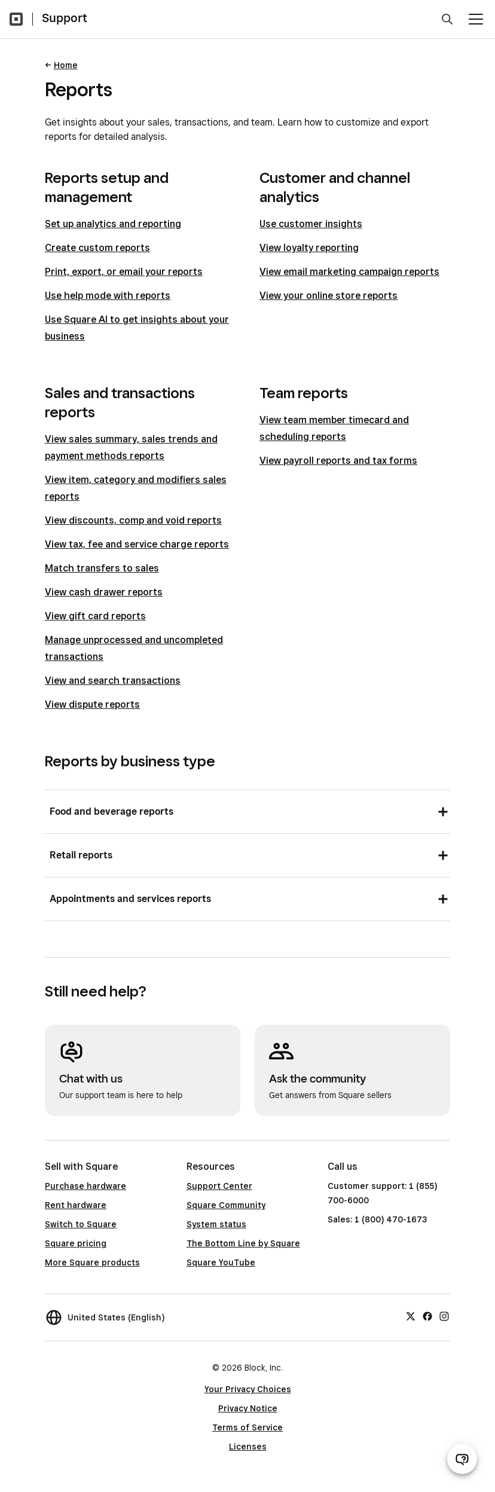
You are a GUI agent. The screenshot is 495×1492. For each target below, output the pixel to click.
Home (66, 65)
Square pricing (75, 1243)
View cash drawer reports (104, 592)
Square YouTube (221, 1262)
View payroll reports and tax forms (338, 460)
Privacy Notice (247, 1408)
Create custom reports (97, 247)
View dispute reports (92, 704)
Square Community (226, 1205)
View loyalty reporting (309, 247)
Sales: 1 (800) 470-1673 (377, 1219)
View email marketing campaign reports (349, 271)
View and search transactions (113, 680)
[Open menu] (476, 19)
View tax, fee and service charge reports (137, 544)
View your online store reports (328, 295)
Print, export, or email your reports (124, 271)
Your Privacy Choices (247, 1389)
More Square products (92, 1262)
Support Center (219, 1186)
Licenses (248, 1446)
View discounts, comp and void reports (133, 520)
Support (64, 18)
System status (216, 1224)
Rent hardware (75, 1205)
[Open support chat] (462, 1459)
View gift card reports (95, 616)
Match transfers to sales (102, 568)
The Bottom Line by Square (243, 1243)
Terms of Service (247, 1427)
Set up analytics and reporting (113, 224)
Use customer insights (310, 224)
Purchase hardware (85, 1186)
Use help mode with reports (107, 295)
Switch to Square (81, 1224)
